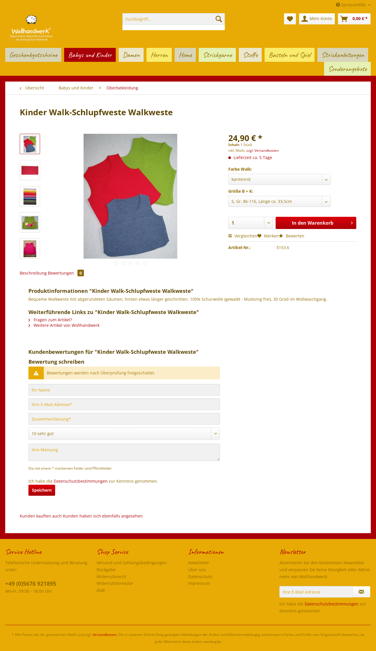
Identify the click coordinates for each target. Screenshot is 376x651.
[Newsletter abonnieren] (361, 592)
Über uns (197, 569)
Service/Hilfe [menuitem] (351, 5)
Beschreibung (33, 273)
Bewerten (291, 236)
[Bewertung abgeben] (124, 434)
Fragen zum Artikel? (50, 319)
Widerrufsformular (115, 583)
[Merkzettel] (290, 19)
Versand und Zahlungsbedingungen (132, 562)
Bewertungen (66, 273)
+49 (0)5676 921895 (30, 583)
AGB (101, 590)
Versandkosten (105, 634)
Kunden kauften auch (41, 516)
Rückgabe (106, 569)
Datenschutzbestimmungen (81, 481)
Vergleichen (242, 236)
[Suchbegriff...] (173, 19)
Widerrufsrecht (111, 576)
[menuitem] (173, 21)
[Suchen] (219, 19)
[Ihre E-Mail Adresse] (315, 592)
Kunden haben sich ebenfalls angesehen (103, 516)
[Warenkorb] (354, 19)
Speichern (42, 490)
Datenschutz (200, 576)
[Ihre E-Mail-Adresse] (124, 404)
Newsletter (198, 562)
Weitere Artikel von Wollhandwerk (64, 325)
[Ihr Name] (124, 390)
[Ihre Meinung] (124, 452)
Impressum (199, 583)
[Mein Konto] (317, 19)
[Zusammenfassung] (124, 419)
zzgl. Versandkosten (262, 150)
